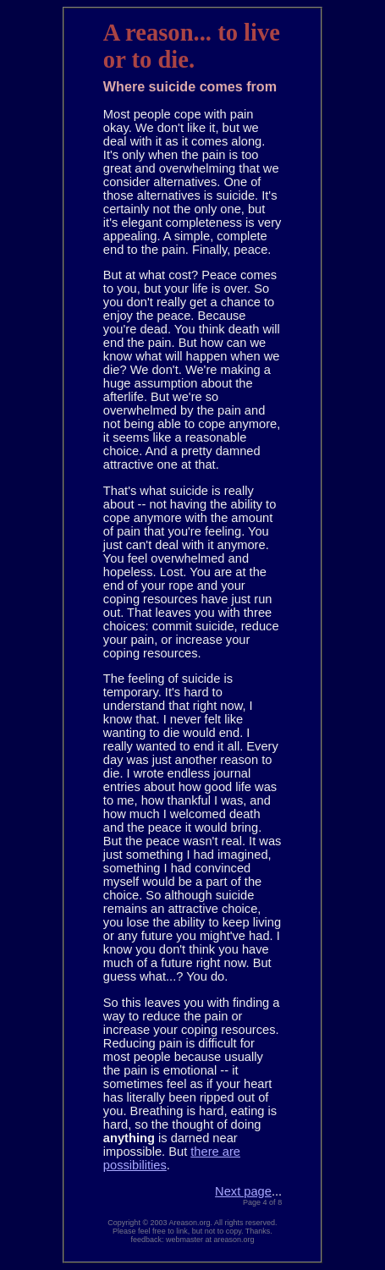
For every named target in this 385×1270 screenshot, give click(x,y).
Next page (243, 1191)
